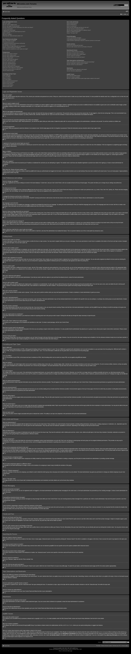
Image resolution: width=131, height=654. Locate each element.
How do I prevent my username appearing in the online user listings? (18, 27)
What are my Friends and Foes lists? (75, 45)
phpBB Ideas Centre (67, 625)
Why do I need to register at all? (10, 24)
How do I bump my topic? (8, 70)
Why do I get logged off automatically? (11, 26)
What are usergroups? (72, 26)
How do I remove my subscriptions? (75, 64)
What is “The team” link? (72, 33)
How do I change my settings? (9, 40)
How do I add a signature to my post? (11, 56)
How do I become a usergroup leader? (75, 28)
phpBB (59, 648)
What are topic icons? (7, 86)
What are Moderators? (72, 24)
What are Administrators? (72, 23)
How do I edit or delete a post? (9, 55)
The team (98, 645)
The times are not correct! (8, 42)
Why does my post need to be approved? (12, 69)
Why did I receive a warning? (9, 64)
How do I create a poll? (8, 57)
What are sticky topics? (8, 83)
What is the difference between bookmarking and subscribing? (80, 61)
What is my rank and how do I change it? (12, 47)
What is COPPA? (6, 33)
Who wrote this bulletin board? (73, 75)
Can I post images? (7, 79)
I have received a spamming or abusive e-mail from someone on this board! (83, 40)
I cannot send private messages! (74, 37)
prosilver (75, 649)
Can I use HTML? (7, 76)
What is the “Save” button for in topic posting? (13, 67)
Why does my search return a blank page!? (76, 54)
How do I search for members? (73, 55)
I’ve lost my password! (8, 28)
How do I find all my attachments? (74, 70)
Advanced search (124, 6)
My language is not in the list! (9, 44)
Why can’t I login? (7, 23)
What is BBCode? (7, 75)
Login (127, 14)
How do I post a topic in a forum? (10, 53)
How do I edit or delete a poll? (9, 60)
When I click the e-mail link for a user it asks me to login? (15, 48)
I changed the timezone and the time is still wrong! (14, 43)
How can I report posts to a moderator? (11, 66)
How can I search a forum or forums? (75, 51)
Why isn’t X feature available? (73, 77)
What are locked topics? (8, 85)
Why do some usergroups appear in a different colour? (79, 30)
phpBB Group (43, 618)
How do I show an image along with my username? (14, 46)
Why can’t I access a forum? (9, 62)
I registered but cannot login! (9, 30)
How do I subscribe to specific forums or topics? (77, 63)
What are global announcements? (10, 80)
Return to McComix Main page (65, 650)
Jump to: (100, 642)
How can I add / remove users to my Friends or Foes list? (79, 46)
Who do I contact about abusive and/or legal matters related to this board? (83, 78)
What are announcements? (9, 82)
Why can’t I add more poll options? (10, 59)
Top (5, 99)
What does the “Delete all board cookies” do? (13, 35)
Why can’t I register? (7, 34)
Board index (7, 11)
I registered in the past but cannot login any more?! (14, 31)
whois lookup (103, 632)
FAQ (123, 14)
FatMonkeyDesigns (64, 649)
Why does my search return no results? (75, 52)
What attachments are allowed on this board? (77, 69)
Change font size (127, 11)
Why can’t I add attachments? (9, 63)
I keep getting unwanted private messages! (76, 39)
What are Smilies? (7, 78)
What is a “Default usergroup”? (73, 31)
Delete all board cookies (106, 645)
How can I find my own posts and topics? (76, 57)
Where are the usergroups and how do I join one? (78, 27)
